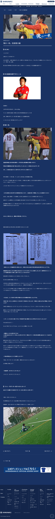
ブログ (15, 10)
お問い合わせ (9, 504)
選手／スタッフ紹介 (33, 500)
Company (3, 497)
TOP (4, 10)
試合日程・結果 (16, 501)
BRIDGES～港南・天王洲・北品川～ (50, 494)
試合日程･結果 (9, 499)
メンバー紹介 (24, 500)
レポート (48, 502)
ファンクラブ (16, 507)
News (2, 493)
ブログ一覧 (7, 461)
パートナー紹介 (16, 498)
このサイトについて (17, 512)
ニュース (8, 498)
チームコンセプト (24, 493)
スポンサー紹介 (32, 502)
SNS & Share (51, 1)
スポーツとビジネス (50, 499)
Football (9, 10)
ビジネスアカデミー (50, 500)
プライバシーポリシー (27, 512)
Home (2, 489)
